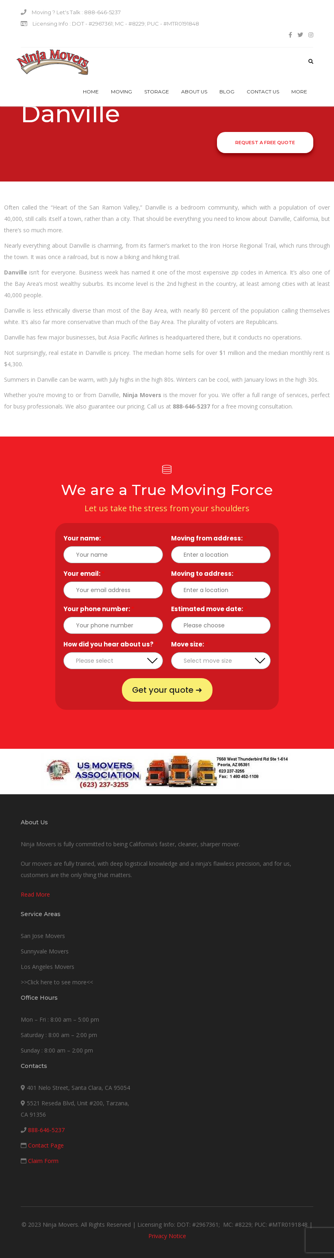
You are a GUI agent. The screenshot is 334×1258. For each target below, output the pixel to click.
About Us (194, 92)
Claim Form (43, 1161)
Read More (35, 894)
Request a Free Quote (265, 142)
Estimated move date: (209, 609)
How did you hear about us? (110, 644)
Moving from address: (209, 538)
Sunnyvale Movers (45, 951)
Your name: (84, 538)
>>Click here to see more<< (57, 982)
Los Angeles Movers (47, 967)
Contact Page (46, 1145)
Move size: (189, 644)
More (299, 92)
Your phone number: (98, 609)
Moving (121, 92)
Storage (156, 92)
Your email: (83, 573)
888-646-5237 (46, 1130)
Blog (226, 92)
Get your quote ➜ (167, 690)
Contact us (263, 92)
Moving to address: (204, 573)
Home (91, 92)
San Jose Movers (43, 936)
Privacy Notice (167, 1236)
